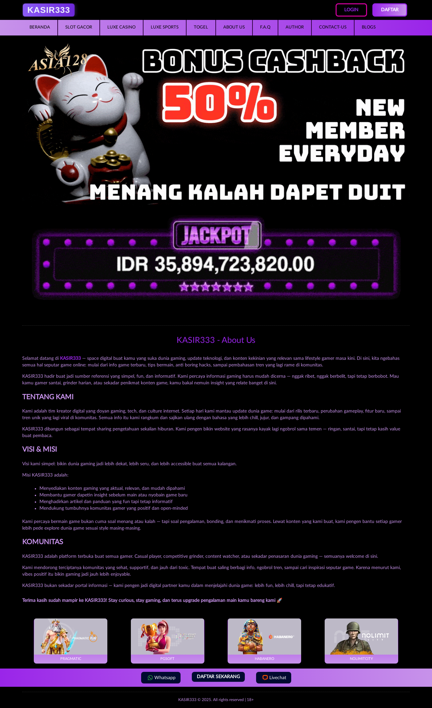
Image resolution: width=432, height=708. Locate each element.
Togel (201, 27)
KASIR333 (187, 700)
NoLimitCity (361, 639)
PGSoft (167, 639)
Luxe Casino (121, 27)
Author (295, 27)
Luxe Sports (165, 27)
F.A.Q (265, 27)
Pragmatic (70, 639)
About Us (234, 27)
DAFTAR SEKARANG (218, 677)
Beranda (39, 27)
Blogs (369, 27)
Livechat (273, 678)
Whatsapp (161, 678)
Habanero (264, 639)
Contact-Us (333, 27)
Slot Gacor (78, 27)
